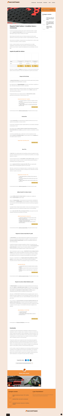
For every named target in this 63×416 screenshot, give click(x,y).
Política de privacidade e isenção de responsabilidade (34, 413)
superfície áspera (19, 201)
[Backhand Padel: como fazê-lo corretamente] (10, 400)
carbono (20, 69)
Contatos (53, 2)
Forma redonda (16, 200)
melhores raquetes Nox (23, 186)
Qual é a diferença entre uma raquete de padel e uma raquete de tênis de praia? (50, 23)
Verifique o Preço (21, 66)
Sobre (50, 2)
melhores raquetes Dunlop (23, 110)
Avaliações (45, 2)
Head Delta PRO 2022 (21, 264)
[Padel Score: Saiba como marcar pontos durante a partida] (44, 19)
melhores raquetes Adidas (23, 227)
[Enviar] (53, 9)
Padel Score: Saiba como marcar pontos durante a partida (50, 18)
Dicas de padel (39, 2)
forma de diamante (21, 84)
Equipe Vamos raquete (24, 373)
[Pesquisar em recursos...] (48, 10)
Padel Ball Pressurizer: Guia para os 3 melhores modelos (21, 404)
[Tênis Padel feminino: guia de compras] (44, 27)
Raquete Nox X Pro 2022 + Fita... (23, 174)
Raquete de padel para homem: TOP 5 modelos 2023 (21, 396)
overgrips (34, 135)
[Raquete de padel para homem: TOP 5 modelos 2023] (10, 396)
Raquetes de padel (11, 9)
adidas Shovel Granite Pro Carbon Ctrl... (24, 216)
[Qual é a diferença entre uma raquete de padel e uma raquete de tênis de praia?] (44, 23)
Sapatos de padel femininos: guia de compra (49, 27)
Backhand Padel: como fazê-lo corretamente (20, 399)
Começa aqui (33, 2)
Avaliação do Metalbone (20, 322)
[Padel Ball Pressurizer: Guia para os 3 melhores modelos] (10, 404)
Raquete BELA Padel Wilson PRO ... (24, 140)
